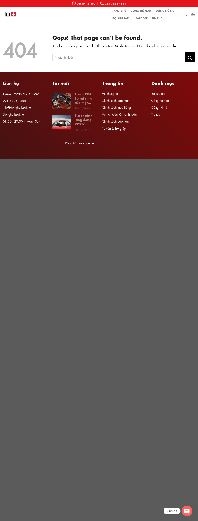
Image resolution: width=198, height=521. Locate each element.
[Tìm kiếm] (185, 14)
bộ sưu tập (121, 18)
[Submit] (190, 57)
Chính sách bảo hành (116, 121)
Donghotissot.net (14, 114)
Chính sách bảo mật (115, 100)
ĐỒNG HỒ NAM (141, 10)
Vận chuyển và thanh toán (119, 114)
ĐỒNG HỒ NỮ (165, 10)
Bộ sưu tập (158, 93)
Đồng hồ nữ (159, 107)
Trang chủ (118, 10)
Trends (155, 114)
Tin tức (157, 18)
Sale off (142, 18)
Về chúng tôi (110, 93)
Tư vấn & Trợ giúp (114, 128)
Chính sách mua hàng (116, 107)
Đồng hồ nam (160, 100)
